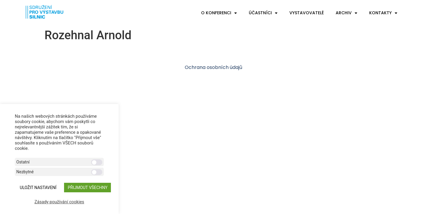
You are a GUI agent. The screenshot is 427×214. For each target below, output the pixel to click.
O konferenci (219, 13)
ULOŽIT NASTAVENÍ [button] (38, 187)
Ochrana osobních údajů (213, 67)
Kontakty (383, 13)
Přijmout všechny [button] (87, 187)
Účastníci (263, 13)
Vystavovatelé (306, 13)
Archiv (346, 13)
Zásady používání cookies (59, 201)
